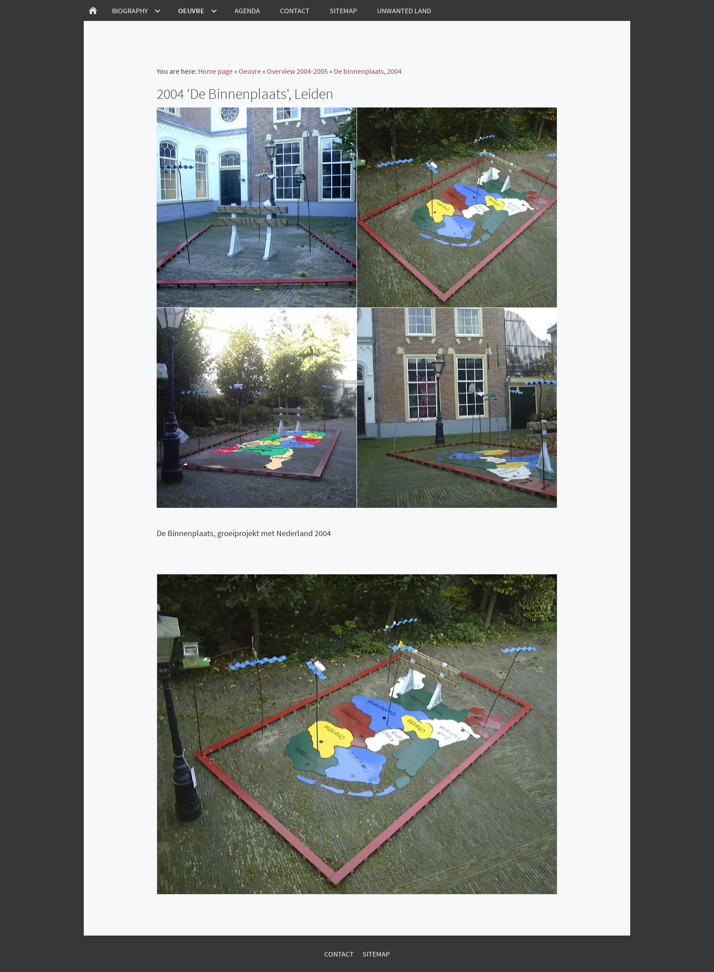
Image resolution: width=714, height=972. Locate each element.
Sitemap (376, 953)
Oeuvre (250, 71)
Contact (339, 953)
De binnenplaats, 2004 (368, 71)
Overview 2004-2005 (297, 71)
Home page (215, 71)
